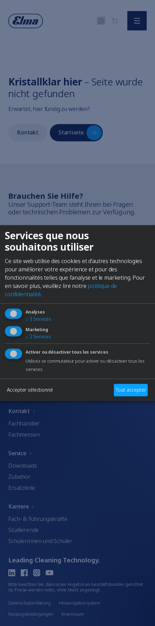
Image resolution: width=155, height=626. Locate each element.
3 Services (38, 319)
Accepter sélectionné (30, 389)
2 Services (38, 336)
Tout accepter (131, 389)
